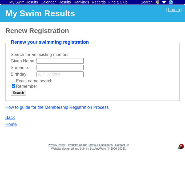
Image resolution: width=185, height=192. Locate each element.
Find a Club (117, 2)
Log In (174, 9)
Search (146, 2)
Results (64, 2)
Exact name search (34, 81)
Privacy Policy (56, 144)
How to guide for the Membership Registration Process (57, 107)
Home (11, 124)
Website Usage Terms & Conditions (90, 144)
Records (99, 2)
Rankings (81, 2)
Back (10, 117)
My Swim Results (23, 2)
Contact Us (122, 144)
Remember (26, 86)
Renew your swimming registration (50, 42)
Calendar (48, 2)
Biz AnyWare (98, 148)
